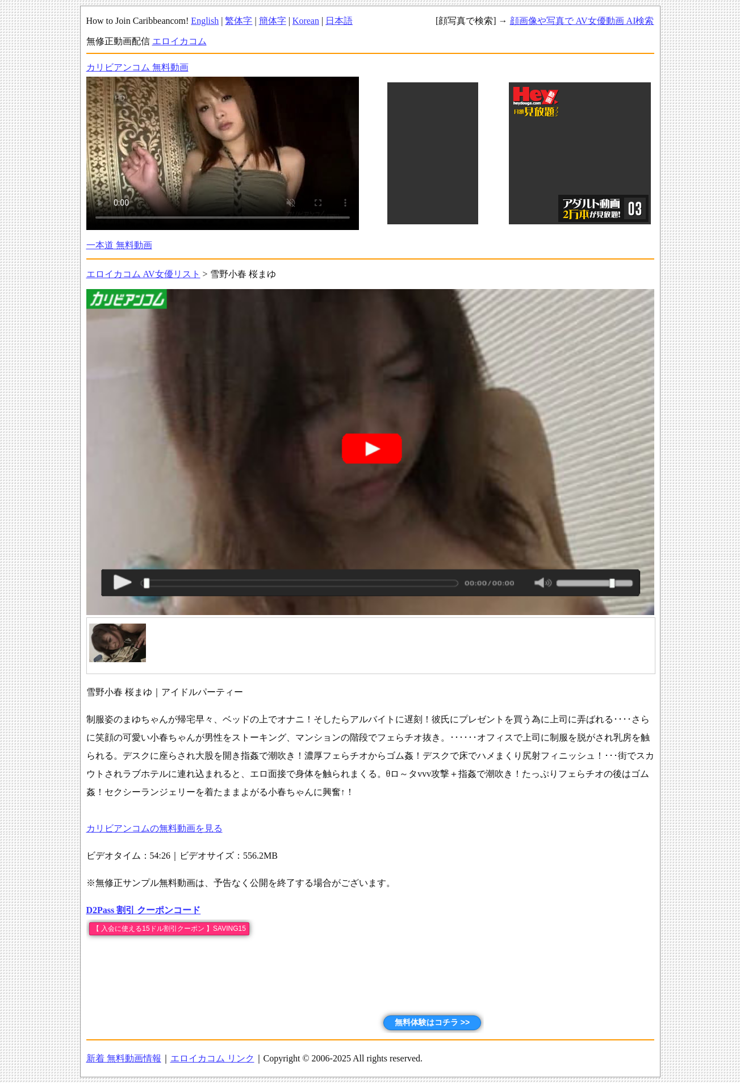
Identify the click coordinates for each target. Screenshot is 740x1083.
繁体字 (238, 21)
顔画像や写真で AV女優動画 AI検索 (582, 21)
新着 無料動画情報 (123, 1058)
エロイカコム (179, 41)
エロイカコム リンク (212, 1058)
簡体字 (272, 21)
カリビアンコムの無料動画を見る (154, 828)
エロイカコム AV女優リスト (143, 274)
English (205, 21)
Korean (305, 21)
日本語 (339, 21)
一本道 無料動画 (119, 245)
